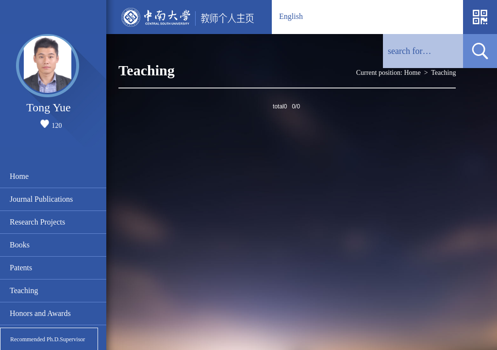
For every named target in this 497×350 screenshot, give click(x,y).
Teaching (24, 290)
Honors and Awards (40, 313)
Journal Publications (41, 199)
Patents (21, 267)
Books (20, 245)
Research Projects (37, 222)
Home (19, 176)
